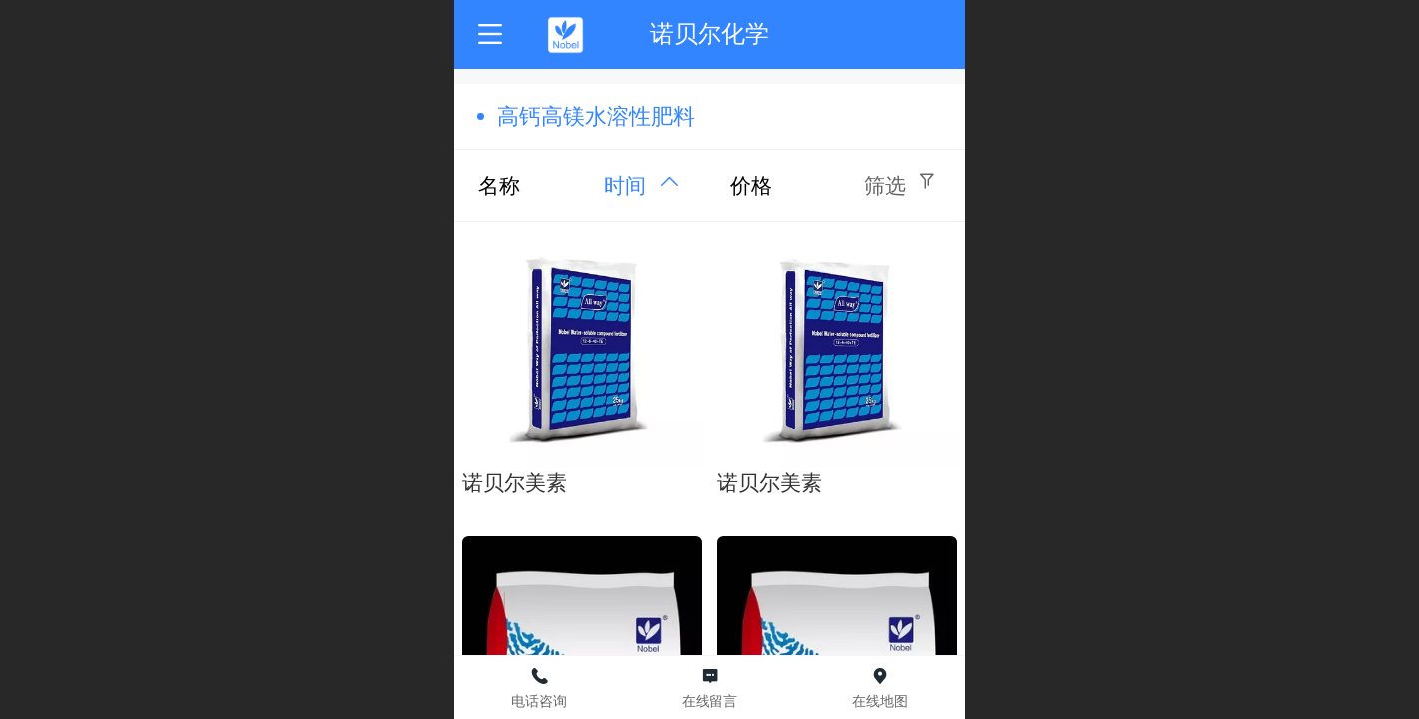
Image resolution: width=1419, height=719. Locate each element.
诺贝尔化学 (709, 33)
